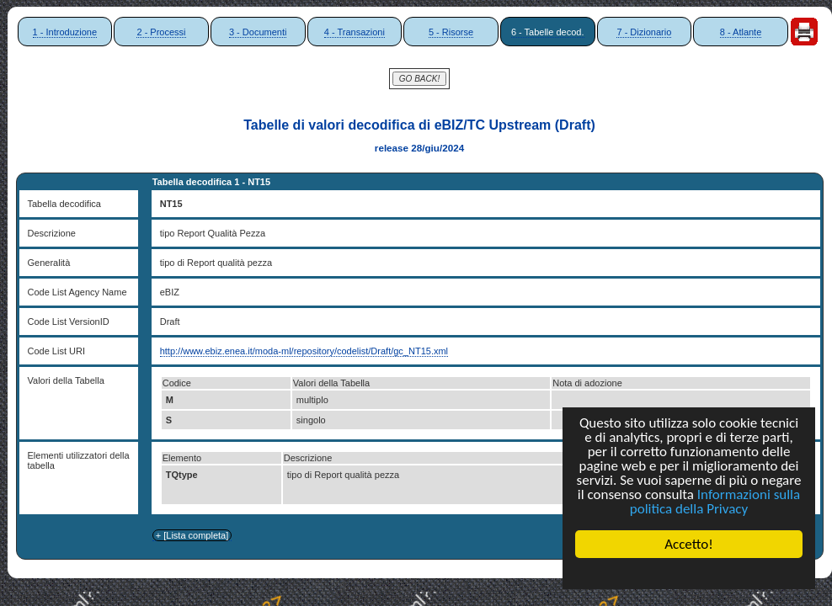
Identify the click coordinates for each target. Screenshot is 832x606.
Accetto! (688, 544)
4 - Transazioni (354, 32)
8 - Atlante (741, 32)
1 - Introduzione (65, 32)
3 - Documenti (257, 32)
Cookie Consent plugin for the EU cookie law (689, 573)
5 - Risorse (451, 32)
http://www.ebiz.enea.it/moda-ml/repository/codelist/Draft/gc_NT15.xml (304, 351)
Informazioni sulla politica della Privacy (715, 502)
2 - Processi (160, 32)
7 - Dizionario (643, 32)
